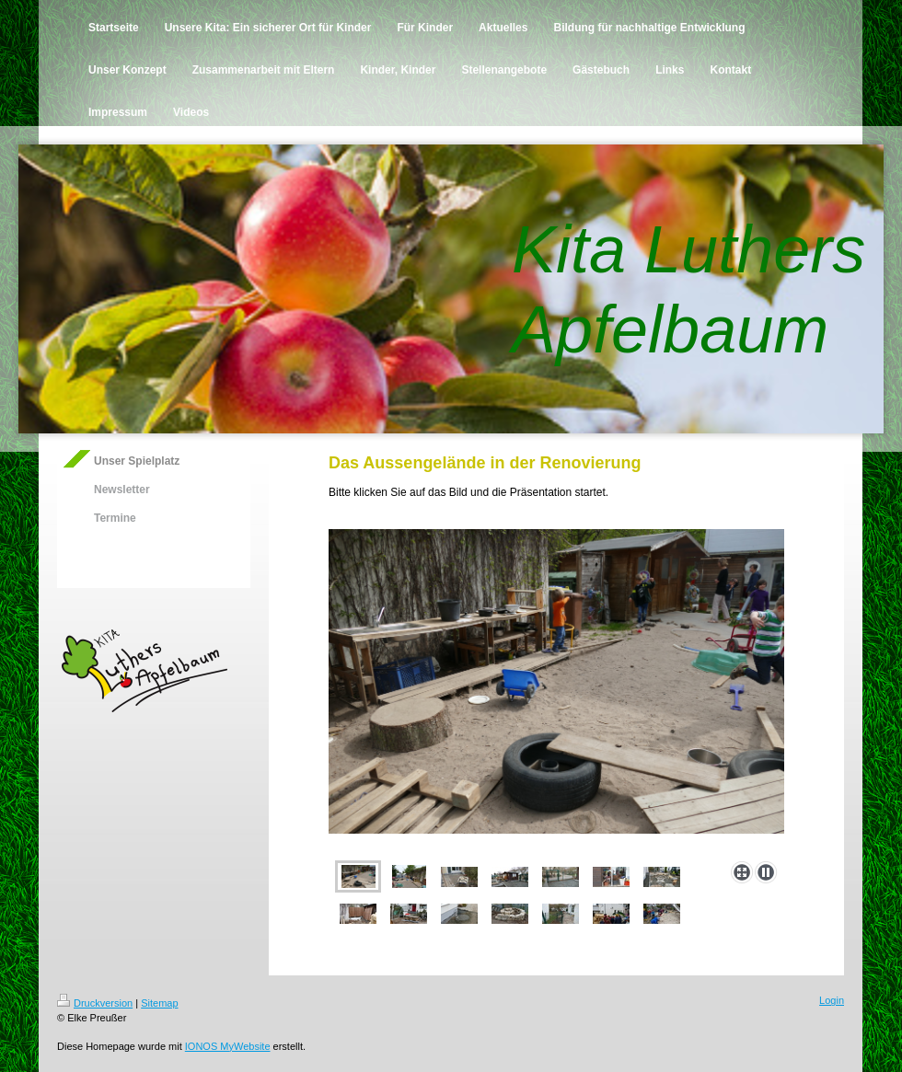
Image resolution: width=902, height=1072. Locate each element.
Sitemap (159, 1003)
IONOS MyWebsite (228, 1046)
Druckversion (95, 1003)
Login (831, 1000)
